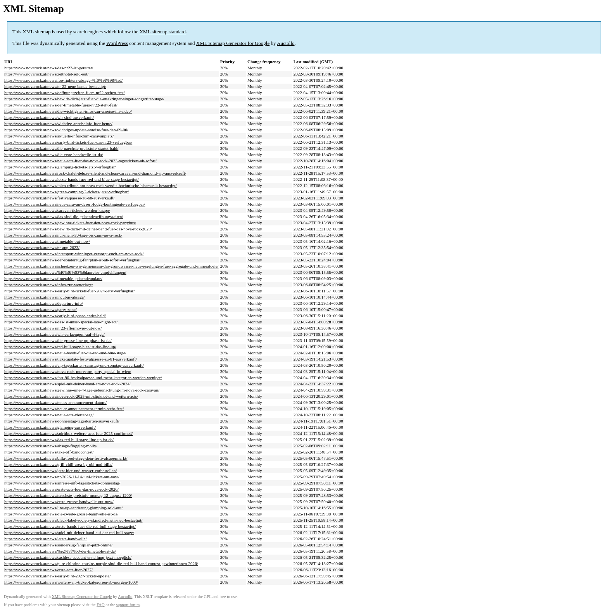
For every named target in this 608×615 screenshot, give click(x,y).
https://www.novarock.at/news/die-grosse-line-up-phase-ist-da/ (58, 340)
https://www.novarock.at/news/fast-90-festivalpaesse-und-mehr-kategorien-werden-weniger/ (83, 377)
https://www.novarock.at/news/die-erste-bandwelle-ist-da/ (53, 154)
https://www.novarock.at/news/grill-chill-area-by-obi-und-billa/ (58, 464)
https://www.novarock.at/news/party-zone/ (40, 309)
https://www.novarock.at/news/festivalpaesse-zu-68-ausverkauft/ (59, 198)
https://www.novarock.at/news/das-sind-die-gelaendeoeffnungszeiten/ (63, 216)
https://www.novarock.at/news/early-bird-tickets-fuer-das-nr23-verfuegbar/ (68, 142)
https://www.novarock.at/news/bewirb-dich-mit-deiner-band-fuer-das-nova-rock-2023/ (78, 229)
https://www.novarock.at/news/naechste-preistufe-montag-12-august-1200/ (68, 495)
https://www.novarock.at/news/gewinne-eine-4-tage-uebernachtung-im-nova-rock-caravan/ (81, 390)
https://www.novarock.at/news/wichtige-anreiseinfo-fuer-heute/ (58, 123)
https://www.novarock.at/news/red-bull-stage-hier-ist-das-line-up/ (60, 346)
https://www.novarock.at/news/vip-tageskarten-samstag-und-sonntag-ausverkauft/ (74, 365)
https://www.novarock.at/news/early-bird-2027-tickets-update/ (57, 576)
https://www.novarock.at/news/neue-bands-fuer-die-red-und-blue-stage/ (65, 352)
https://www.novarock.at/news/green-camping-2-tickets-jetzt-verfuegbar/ (66, 191)
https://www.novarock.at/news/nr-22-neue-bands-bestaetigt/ (55, 86)
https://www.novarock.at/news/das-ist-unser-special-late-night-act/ (60, 322)
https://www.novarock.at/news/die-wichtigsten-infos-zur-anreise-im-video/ (68, 111)
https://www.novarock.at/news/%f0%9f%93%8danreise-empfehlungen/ (65, 272)
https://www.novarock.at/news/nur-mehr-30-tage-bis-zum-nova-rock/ (63, 235)
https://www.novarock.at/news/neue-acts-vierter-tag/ (49, 414)
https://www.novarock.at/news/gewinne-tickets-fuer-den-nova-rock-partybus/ (70, 222)
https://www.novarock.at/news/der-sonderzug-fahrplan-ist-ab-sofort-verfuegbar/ (72, 260)
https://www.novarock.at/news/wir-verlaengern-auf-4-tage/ (54, 334)
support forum (128, 605)
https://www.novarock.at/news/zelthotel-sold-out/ (46, 74)
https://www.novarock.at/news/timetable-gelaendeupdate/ (53, 278)
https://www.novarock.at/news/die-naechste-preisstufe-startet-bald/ (61, 148)
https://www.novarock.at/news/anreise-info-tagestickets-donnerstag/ (62, 483)
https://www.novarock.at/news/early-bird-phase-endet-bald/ (55, 315)
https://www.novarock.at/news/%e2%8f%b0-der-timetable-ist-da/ (60, 551)
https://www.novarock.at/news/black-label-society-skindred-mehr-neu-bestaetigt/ (73, 520)
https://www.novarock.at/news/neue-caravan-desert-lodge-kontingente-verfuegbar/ (74, 204)
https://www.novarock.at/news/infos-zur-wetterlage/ (48, 284)
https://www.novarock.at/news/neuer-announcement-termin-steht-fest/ (64, 408)
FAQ (101, 605)
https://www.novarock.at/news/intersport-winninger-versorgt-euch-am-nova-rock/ (73, 253)
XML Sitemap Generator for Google (232, 43)
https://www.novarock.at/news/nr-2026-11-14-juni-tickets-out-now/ (61, 476)
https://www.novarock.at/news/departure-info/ (43, 303)
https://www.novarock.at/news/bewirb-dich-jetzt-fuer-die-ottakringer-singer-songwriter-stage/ (84, 98)
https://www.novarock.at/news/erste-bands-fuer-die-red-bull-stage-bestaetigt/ (70, 526)
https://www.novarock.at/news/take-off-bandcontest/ (49, 452)
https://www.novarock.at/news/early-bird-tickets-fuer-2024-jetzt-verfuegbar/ (69, 291)
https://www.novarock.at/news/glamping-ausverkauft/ (50, 427)
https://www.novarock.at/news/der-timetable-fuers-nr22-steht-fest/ (60, 105)
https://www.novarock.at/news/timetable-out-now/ (47, 241)
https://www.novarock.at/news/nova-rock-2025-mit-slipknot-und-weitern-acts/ (71, 396)
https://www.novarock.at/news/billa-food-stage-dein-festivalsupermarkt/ (66, 458)
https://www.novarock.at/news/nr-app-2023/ (41, 247)
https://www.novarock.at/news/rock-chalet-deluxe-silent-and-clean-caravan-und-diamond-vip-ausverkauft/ (95, 173)
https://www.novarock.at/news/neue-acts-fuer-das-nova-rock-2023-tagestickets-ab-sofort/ (80, 160)
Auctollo (286, 43)
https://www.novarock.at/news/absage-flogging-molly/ (50, 445)
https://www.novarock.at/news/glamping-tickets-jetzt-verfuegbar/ (60, 167)
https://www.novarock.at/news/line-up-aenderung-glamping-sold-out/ (63, 507)
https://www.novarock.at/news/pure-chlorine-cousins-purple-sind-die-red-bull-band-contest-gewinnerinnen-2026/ (101, 563)
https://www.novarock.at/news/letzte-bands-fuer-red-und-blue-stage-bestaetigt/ (71, 179)
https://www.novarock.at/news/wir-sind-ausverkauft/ (49, 117)
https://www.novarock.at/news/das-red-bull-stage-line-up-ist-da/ (59, 439)
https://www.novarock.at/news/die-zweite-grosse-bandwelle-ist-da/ (61, 514)
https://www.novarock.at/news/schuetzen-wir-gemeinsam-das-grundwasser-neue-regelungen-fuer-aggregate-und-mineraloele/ (111, 266)
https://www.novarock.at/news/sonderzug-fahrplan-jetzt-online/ (58, 545)
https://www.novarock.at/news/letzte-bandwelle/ (45, 538)
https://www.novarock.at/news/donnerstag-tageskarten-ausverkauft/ (61, 421)
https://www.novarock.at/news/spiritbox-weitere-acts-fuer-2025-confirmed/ (68, 433)
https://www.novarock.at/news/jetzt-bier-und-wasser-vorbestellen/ (60, 470)
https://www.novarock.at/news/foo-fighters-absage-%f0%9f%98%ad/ (63, 80)
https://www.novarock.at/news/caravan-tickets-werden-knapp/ (57, 210)
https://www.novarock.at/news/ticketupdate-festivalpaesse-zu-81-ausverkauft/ (70, 359)
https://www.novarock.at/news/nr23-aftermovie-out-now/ (53, 328)
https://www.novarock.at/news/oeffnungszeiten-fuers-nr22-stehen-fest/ (64, 92)
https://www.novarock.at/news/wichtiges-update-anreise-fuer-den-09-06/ (66, 129)
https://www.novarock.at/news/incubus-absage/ (44, 297)
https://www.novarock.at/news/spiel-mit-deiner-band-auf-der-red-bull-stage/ (69, 532)
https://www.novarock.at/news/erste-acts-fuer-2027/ (48, 569)
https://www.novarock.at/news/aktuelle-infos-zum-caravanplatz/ (59, 136)
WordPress (117, 43)
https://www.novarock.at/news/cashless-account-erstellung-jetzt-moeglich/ (67, 557)
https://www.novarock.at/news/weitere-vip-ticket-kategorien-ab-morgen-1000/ (71, 582)
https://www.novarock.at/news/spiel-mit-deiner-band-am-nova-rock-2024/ (67, 383)
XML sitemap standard (163, 31)
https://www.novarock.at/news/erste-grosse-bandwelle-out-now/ (59, 501)
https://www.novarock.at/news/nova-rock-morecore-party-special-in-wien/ (67, 371)
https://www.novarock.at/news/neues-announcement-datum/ (55, 402)
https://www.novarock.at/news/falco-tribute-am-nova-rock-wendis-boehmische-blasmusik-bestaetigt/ (90, 185)
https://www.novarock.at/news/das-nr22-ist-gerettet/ (48, 67)
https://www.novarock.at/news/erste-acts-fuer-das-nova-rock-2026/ (61, 489)
